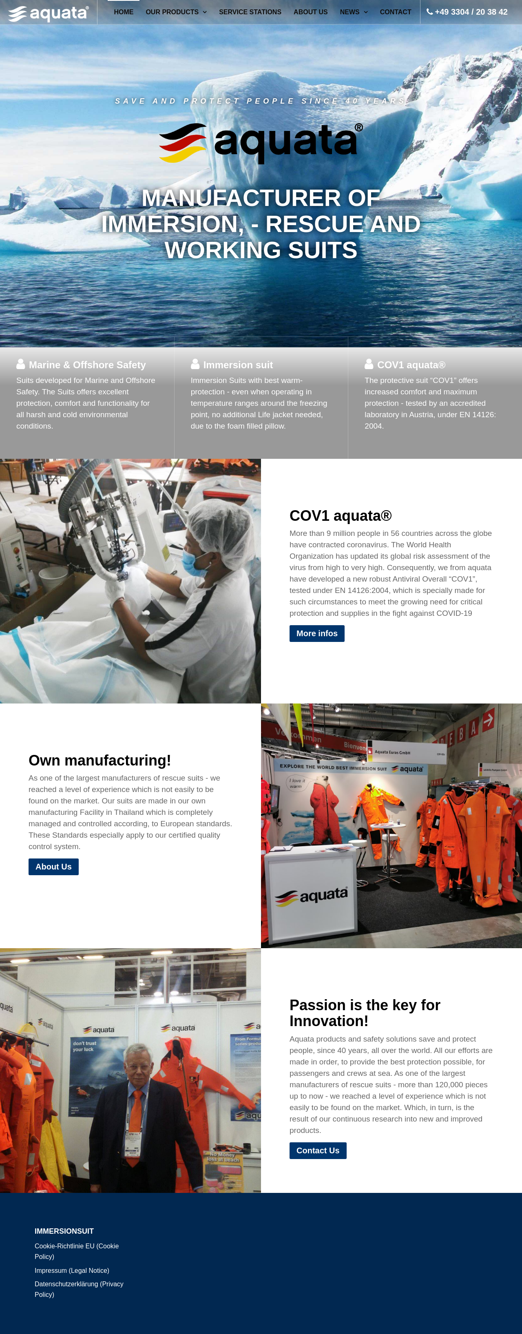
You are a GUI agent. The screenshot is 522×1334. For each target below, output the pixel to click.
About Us (311, 12)
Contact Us (318, 1150)
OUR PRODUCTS (172, 12)
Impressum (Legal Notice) (72, 1270)
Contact (395, 12)
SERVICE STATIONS (250, 12)
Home (123, 12)
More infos (317, 633)
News (350, 12)
